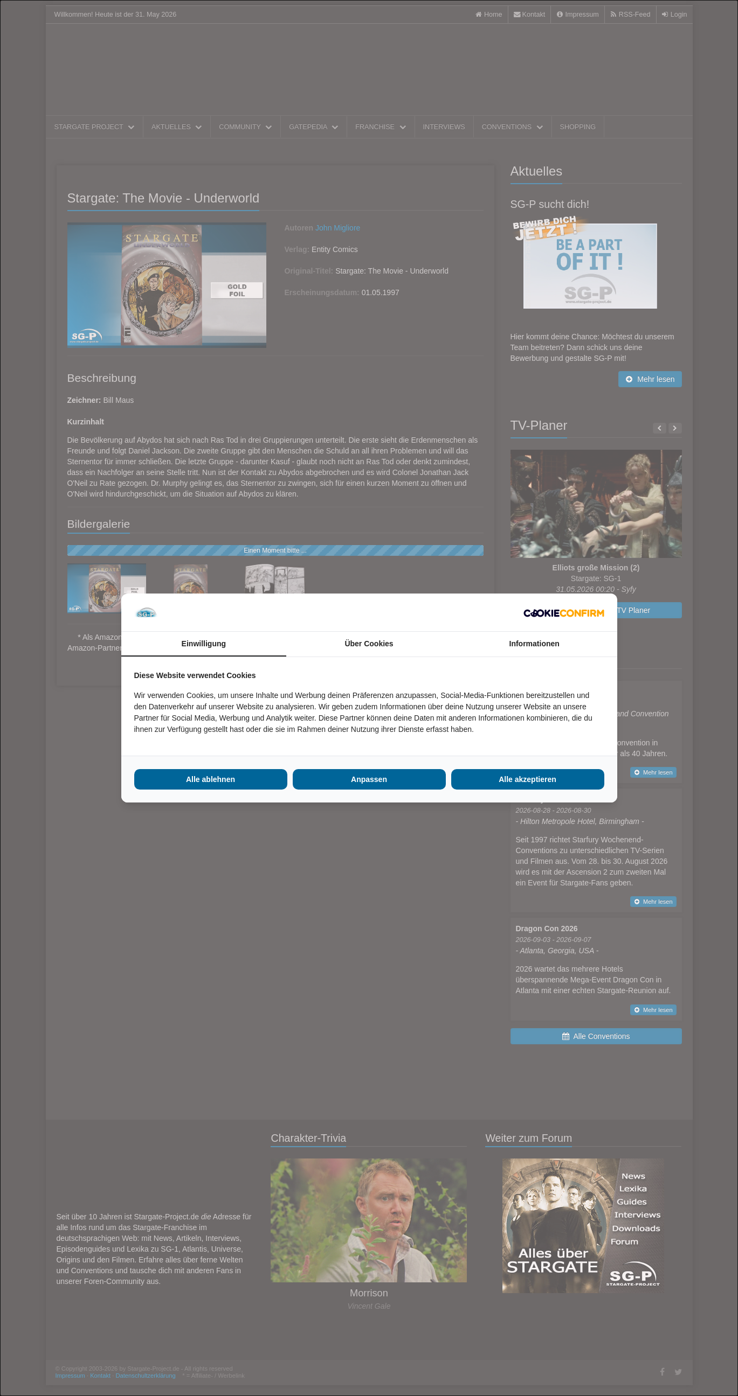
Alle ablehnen (210, 779)
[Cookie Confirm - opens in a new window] (563, 612)
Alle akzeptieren (527, 779)
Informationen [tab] (534, 643)
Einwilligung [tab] (204, 643)
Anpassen (369, 779)
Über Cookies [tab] (368, 643)
